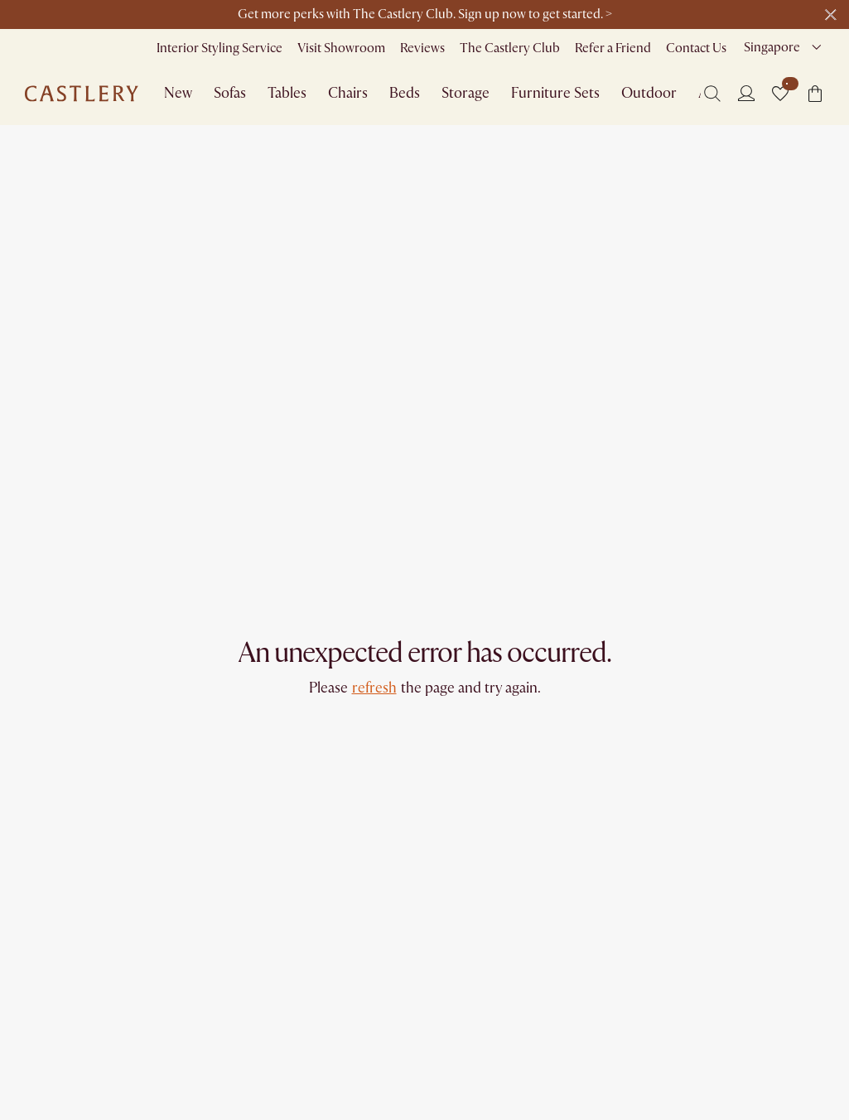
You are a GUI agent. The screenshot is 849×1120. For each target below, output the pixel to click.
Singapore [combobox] (772, 47)
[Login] (746, 93)
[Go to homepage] (81, 93)
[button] (780, 93)
